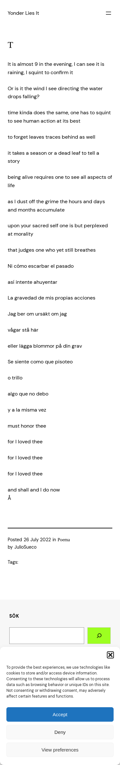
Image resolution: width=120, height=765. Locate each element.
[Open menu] (108, 13)
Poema (64, 539)
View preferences (60, 749)
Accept (60, 714)
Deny (60, 732)
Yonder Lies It (23, 13)
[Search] (99, 635)
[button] (110, 655)
